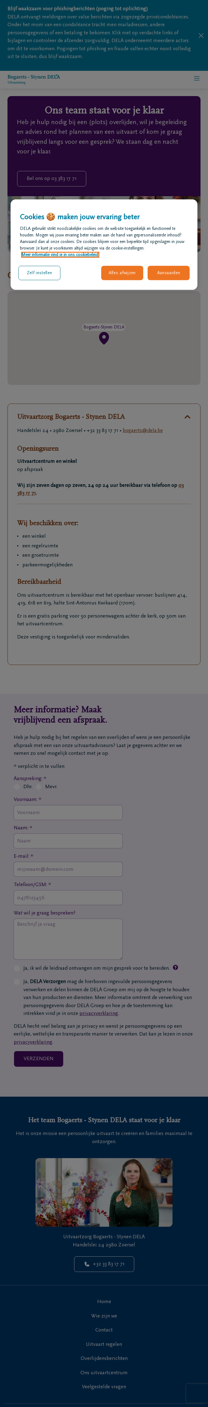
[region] (104, 244)
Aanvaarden (168, 273)
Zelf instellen (39, 273)
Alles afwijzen (122, 273)
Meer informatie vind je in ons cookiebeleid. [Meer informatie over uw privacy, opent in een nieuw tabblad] (60, 255)
